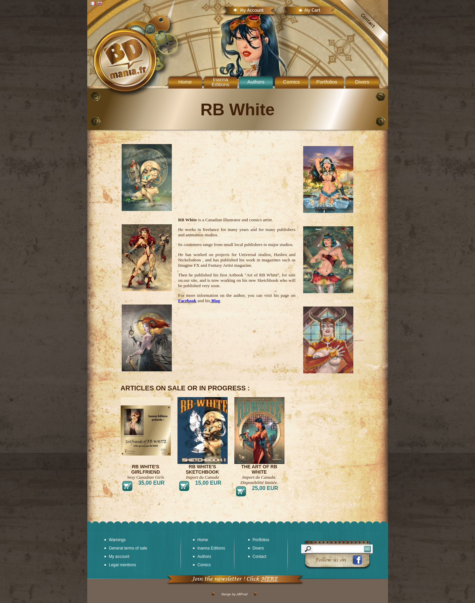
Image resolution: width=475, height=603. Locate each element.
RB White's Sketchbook (202, 469)
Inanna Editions (220, 82)
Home (203, 539)
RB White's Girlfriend (145, 469)
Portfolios (326, 82)
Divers (362, 82)
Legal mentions (122, 565)
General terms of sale (128, 548)
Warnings (117, 539)
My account (119, 556)
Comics (291, 82)
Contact (259, 556)
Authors (256, 82)
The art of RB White (259, 469)
